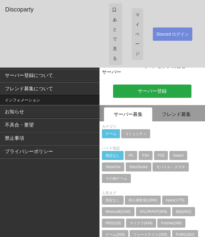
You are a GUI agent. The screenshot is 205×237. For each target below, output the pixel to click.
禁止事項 (14, 138)
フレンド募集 (176, 114)
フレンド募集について (29, 88)
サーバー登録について (29, 75)
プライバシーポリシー (29, 151)
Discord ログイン (172, 34)
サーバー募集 (128, 114)
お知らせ (14, 111)
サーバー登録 (152, 91)
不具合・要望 (19, 124)
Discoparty (19, 9)
